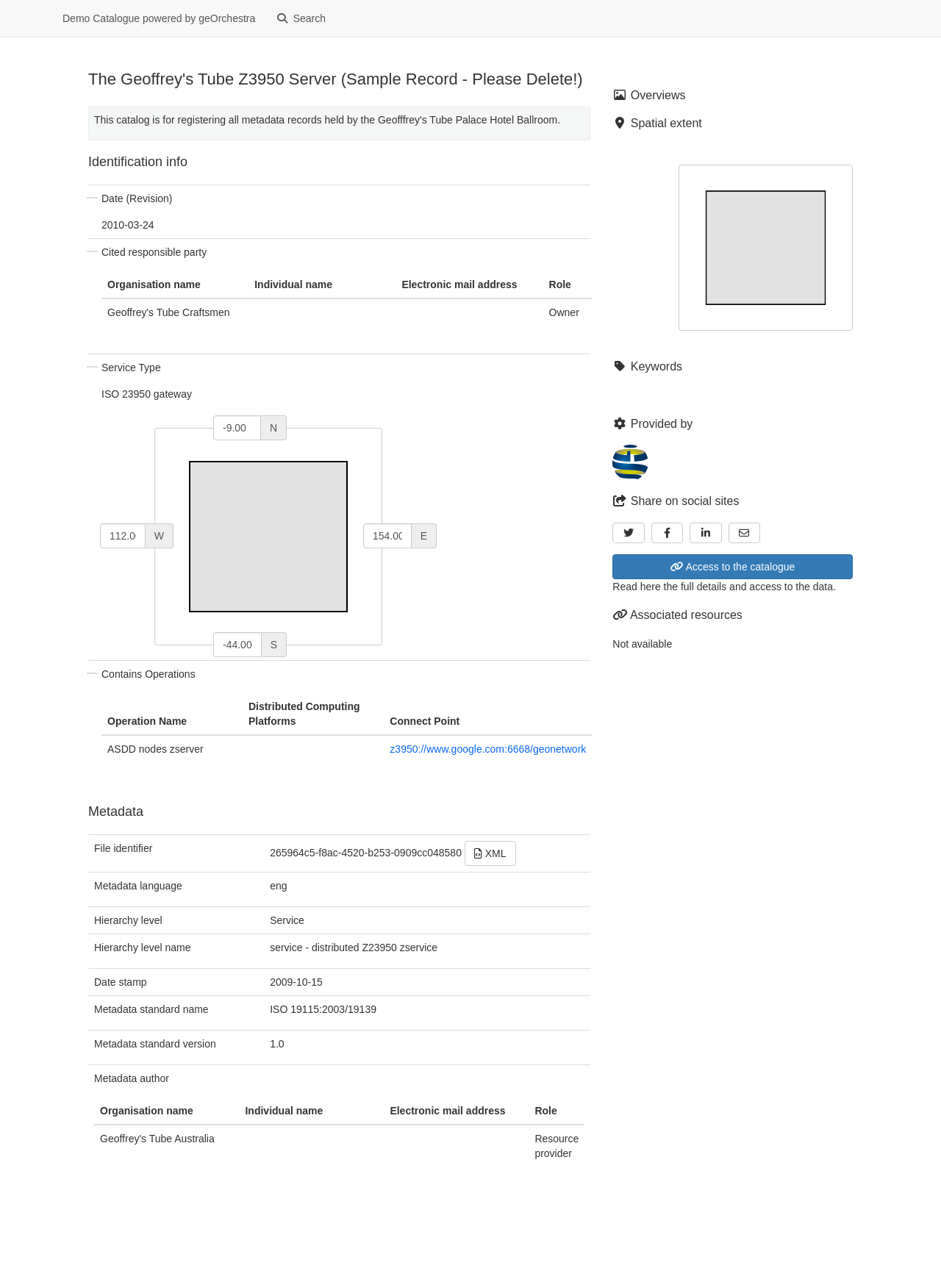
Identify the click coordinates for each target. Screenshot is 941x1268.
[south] (237, 644)
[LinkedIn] (706, 533)
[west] (123, 535)
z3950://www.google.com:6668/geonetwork (488, 749)
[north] (237, 427)
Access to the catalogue (732, 567)
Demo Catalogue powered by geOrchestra (158, 18)
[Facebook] (667, 533)
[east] (387, 535)
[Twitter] (628, 533)
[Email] (745, 533)
